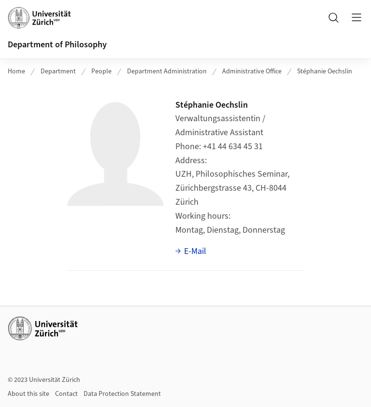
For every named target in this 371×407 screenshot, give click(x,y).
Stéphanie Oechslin (324, 71)
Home (16, 71)
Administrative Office (252, 71)
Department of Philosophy (57, 45)
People (101, 71)
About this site (28, 394)
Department (58, 71)
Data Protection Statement (122, 394)
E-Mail (195, 251)
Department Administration (167, 71)
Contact (66, 394)
